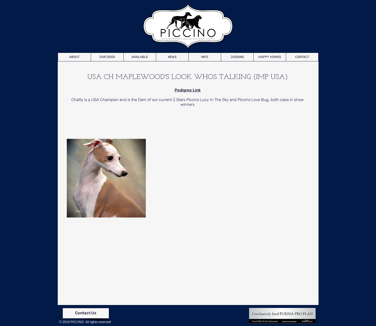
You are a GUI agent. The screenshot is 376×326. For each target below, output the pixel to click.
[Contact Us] (86, 313)
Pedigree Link (188, 90)
